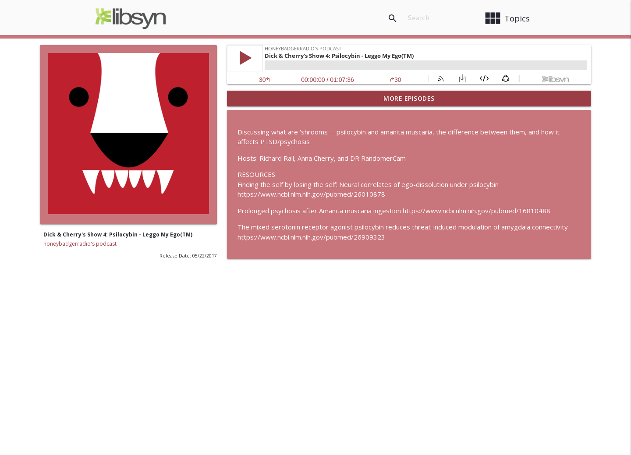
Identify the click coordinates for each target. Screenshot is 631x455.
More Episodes (409, 98)
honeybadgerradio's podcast (80, 243)
